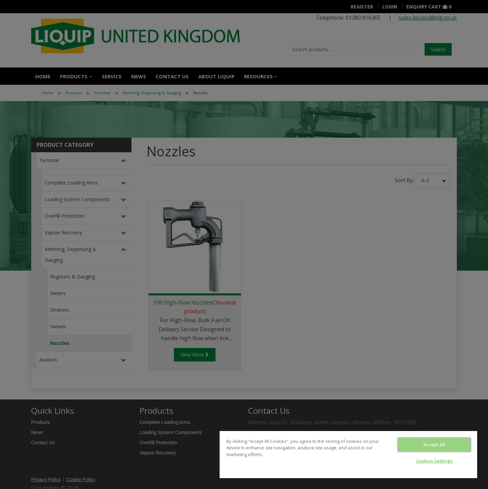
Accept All (434, 445)
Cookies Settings (434, 461)
